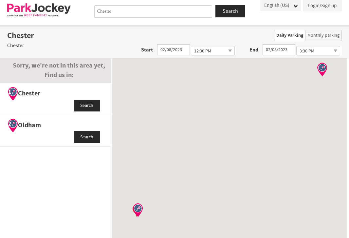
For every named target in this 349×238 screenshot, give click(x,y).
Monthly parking (323, 35)
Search (86, 106)
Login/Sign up (322, 6)
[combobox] (153, 11)
